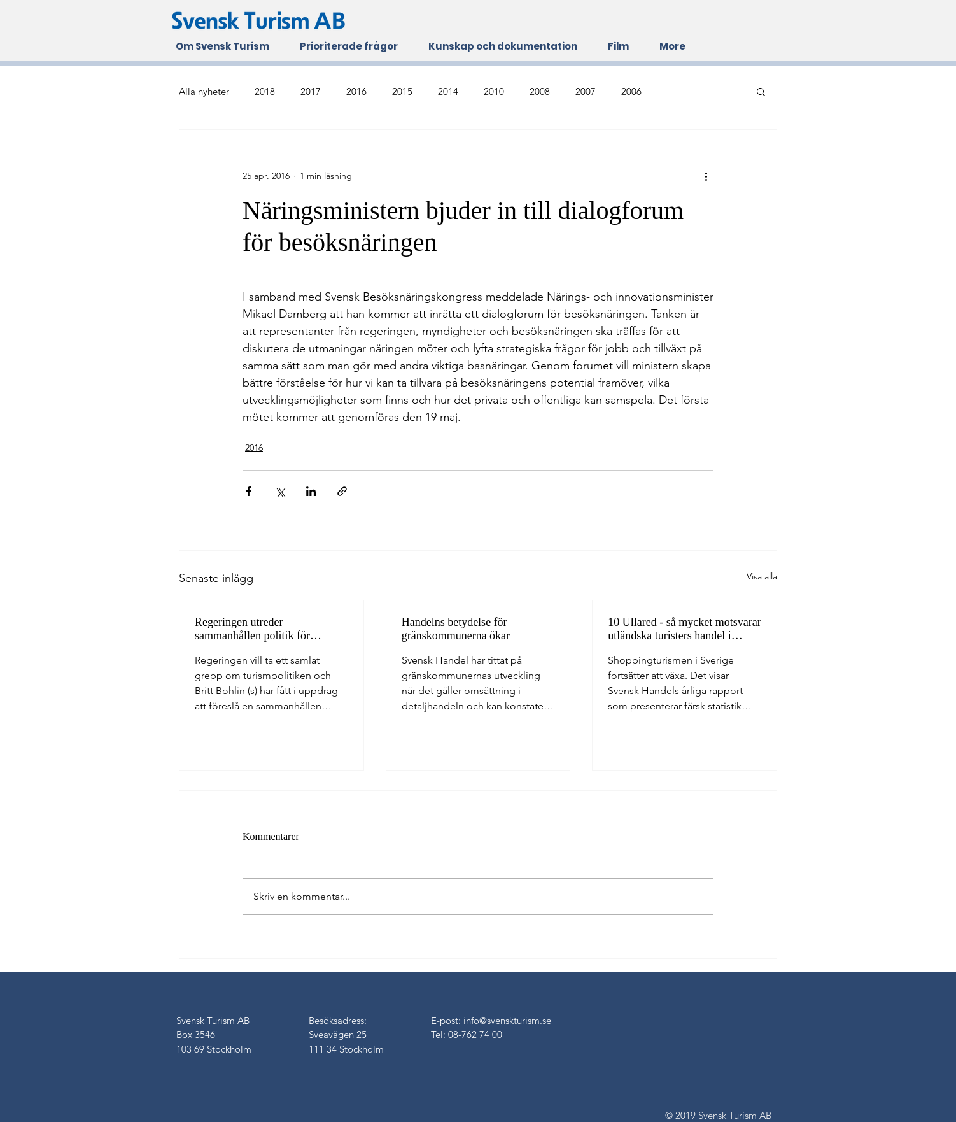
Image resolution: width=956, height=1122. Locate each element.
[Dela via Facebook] (249, 491)
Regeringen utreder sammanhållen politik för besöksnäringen (252, 629)
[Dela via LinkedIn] (311, 491)
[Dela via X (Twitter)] (280, 491)
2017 (310, 91)
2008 (540, 91)
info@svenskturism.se (507, 1020)
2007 (585, 91)
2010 (494, 91)
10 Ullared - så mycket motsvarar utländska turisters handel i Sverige (684, 629)
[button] (761, 91)
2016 (356, 91)
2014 (448, 91)
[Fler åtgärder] (705, 175)
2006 (631, 91)
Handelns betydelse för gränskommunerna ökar (456, 629)
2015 (402, 91)
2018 (265, 91)
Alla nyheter (204, 91)
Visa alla (762, 576)
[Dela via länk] (342, 491)
